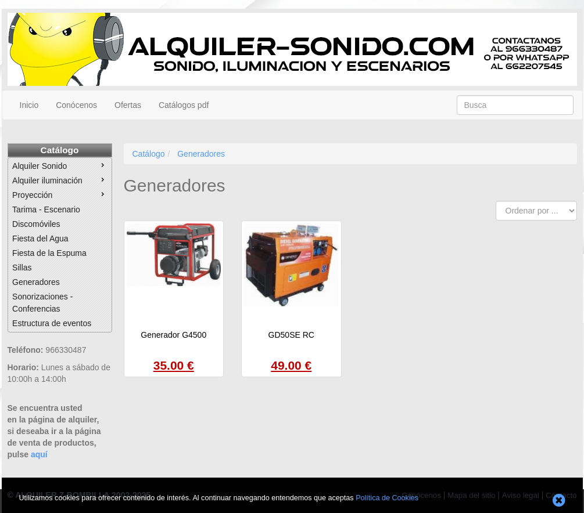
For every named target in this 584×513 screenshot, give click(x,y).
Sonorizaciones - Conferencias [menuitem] (42, 302)
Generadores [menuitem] (36, 282)
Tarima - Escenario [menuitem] (46, 209)
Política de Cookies (387, 498)
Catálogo (60, 150)
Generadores (201, 153)
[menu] (60, 245)
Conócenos (76, 105)
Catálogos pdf (184, 105)
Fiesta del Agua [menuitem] (40, 238)
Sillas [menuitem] (21, 267)
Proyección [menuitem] (59, 194)
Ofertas (127, 105)
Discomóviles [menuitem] (36, 224)
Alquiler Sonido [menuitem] (59, 165)
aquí (39, 454)
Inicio (29, 105)
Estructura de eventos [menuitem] (51, 323)
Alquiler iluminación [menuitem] (59, 180)
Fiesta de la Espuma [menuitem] (49, 253)
